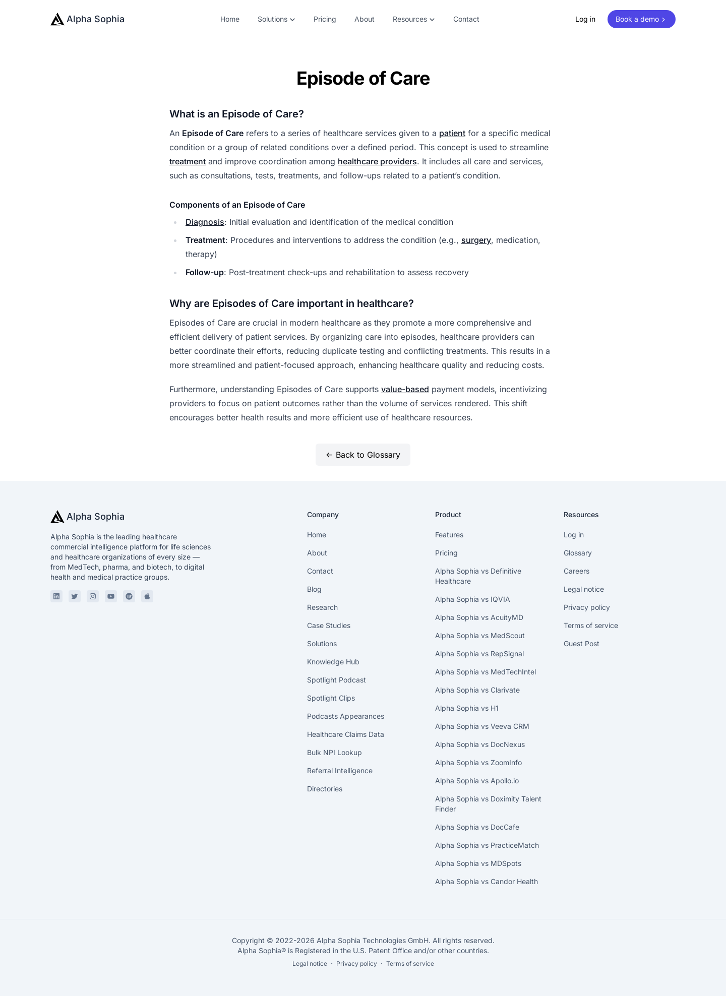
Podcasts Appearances (345, 716)
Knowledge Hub (333, 661)
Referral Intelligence (340, 770)
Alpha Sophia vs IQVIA (472, 599)
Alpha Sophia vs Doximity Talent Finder (488, 803)
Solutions (322, 643)
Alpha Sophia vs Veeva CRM (482, 726)
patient (452, 133)
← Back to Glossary (363, 455)
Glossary (578, 552)
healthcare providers (377, 161)
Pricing (325, 19)
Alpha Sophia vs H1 (467, 708)
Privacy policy (587, 607)
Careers (576, 571)
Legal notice (584, 589)
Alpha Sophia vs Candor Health (486, 881)
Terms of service (591, 625)
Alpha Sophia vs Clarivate (477, 690)
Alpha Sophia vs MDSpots (478, 863)
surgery (476, 240)
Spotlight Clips (331, 698)
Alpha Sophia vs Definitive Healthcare (478, 576)
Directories (324, 788)
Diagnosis (205, 222)
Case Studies (328, 625)
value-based (405, 389)
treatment (187, 161)
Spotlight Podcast (336, 679)
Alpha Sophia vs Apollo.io (477, 780)
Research (322, 607)
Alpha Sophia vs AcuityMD (479, 617)
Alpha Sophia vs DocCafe (477, 827)
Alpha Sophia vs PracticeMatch (487, 845)
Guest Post (581, 643)
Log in (585, 19)
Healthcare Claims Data (345, 734)
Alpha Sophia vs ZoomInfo (478, 762)
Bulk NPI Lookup (334, 752)
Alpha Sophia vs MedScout (480, 635)
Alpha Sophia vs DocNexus (480, 744)
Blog (314, 589)
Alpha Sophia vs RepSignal (479, 653)
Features (449, 534)
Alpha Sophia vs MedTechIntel (485, 671)
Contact (466, 19)
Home (229, 19)
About (364, 19)
